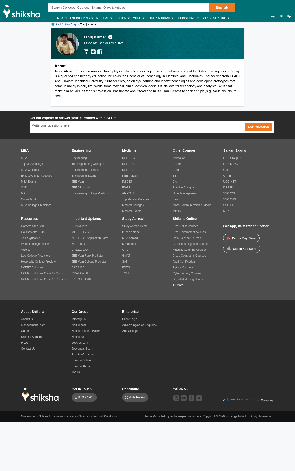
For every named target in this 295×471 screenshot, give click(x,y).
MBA (61, 18)
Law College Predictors (35, 255)
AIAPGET (128, 193)
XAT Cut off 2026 (82, 279)
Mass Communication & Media (192, 205)
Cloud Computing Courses (189, 255)
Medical (104, 18)
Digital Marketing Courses (189, 279)
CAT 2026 (78, 267)
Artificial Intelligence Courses (191, 244)
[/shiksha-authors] (68, 24)
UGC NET (229, 181)
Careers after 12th (32, 226)
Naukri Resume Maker (86, 331)
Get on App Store (241, 248)
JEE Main (78, 181)
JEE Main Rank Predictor (87, 255)
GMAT (126, 255)
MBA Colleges (30, 169)
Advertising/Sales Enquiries (139, 325)
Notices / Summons (51, 416)
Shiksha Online (215, 18)
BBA (175, 175)
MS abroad (129, 244)
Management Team (33, 325)
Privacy (71, 416)
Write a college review (35, 244)
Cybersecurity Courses (187, 273)
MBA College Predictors (36, 205)
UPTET (227, 175)
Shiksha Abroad (82, 366)
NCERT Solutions (32, 267)
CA (175, 181)
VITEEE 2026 (80, 249)
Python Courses (183, 267)
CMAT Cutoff (80, 273)
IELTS (126, 267)
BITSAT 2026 (80, 226)
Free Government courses (189, 232)
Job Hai (76, 372)
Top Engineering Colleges (88, 164)
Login (273, 16)
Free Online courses (185, 226)
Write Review (137, 397)
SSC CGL (229, 193)
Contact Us (28, 348)
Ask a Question (30, 238)
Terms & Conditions (105, 416)
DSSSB (228, 187)
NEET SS (128, 169)
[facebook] (191, 398)
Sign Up (285, 16)
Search (221, 8)
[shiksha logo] (41, 394)
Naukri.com (79, 325)
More (138, 18)
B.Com (177, 164)
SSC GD (228, 205)
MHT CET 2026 (81, 232)
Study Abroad (160, 18)
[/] (53, 24)
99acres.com (80, 342)
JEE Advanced (81, 187)
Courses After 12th (33, 232)
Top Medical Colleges (135, 199)
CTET (227, 169)
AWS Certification (184, 261)
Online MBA (28, 199)
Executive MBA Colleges (36, 175)
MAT (24, 193)
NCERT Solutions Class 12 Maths (42, 273)
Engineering (81, 18)
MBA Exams (29, 181)
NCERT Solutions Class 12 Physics (43, 279)
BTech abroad (131, 232)
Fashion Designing (184, 187)
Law (175, 199)
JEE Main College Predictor (89, 261)
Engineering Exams (84, 175)
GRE (125, 249)
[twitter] (199, 398)
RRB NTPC (230, 164)
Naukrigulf (78, 336)
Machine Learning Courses (189, 249)
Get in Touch (82, 389)
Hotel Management (185, 193)
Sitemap (84, 416)
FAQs (24, 342)
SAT (124, 261)
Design (122, 18)
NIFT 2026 (78, 244)
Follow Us (180, 389)
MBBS (177, 211)
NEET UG (128, 158)
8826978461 (86, 397)
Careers (26, 331)
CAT (24, 187)
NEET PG (128, 164)
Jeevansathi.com (82, 348)
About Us (27, 319)
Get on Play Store (241, 238)
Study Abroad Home (135, 226)
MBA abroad (130, 238)
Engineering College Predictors (91, 193)
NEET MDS (129, 175)
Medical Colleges (133, 205)
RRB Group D (232, 158)
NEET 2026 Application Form (90, 238)
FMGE (126, 187)
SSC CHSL (230, 199)
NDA (226, 211)
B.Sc (176, 169)
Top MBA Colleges (32, 164)
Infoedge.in (79, 319)
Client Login (129, 319)
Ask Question (258, 127)
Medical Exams (131, 211)
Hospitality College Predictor (39, 261)
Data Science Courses (187, 238)
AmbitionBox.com (83, 354)
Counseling (187, 18)
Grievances (28, 416)
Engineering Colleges (85, 169)
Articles (25, 249)
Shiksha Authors (31, 336)
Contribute (130, 389)
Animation (179, 158)
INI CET (127, 181)
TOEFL (126, 273)
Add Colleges (130, 331)
